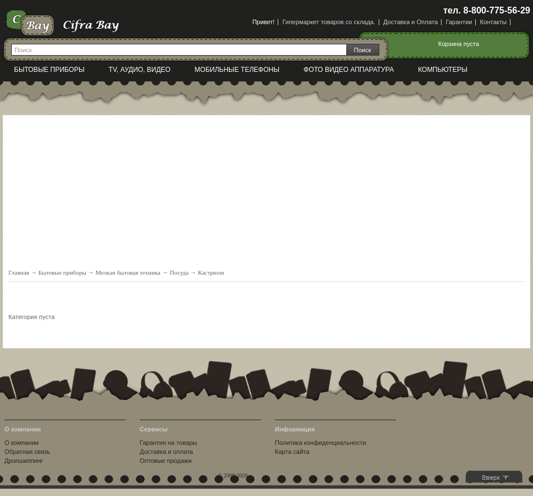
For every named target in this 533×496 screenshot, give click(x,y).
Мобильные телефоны (237, 70)
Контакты (493, 22)
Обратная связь (27, 451)
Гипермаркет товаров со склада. (328, 22)
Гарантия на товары (168, 442)
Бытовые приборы (49, 70)
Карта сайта (292, 451)
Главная (18, 272)
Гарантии (458, 22)
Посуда (179, 272)
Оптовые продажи (165, 460)
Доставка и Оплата (410, 22)
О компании (21, 442)
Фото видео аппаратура (349, 70)
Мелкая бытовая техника (127, 272)
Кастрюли (211, 272)
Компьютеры (442, 70)
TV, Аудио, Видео (140, 70)
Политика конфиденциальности (320, 442)
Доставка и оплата (166, 451)
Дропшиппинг (23, 460)
